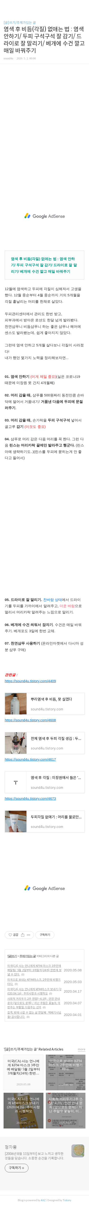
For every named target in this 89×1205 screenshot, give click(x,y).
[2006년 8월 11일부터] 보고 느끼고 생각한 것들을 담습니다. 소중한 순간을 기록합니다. (34, 1156)
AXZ (43, 1200)
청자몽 (11, 1147)
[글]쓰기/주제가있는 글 (20, 23)
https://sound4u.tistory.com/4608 (30, 720)
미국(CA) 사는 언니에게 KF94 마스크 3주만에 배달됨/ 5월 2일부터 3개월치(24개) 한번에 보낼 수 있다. (34, 970)
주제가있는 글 (27, 956)
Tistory (67, 1200)
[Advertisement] (44, 129)
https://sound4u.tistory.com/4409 (30, 681)
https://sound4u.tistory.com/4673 (30, 798)
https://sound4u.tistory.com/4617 (30, 759)
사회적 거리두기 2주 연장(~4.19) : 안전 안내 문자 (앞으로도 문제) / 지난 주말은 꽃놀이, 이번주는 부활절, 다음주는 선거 (33, 1003)
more (81, 1049)
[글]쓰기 (12, 956)
